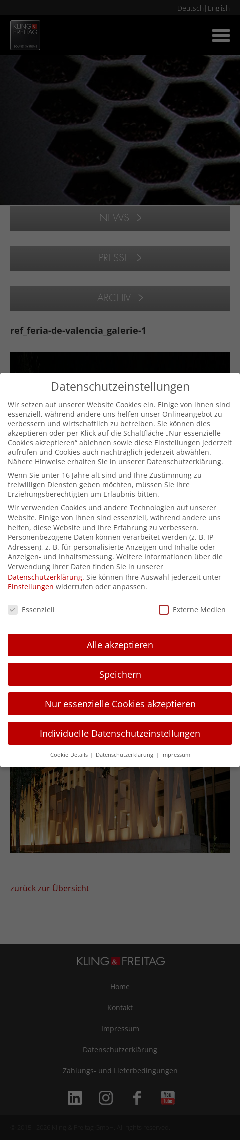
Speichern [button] (120, 674)
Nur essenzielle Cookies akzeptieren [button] (120, 704)
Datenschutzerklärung (45, 577)
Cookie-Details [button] (69, 754)
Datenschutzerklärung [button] (125, 754)
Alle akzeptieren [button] (120, 645)
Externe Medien (192, 609)
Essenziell (31, 609)
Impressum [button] (175, 754)
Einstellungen (31, 586)
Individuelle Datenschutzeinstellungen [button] (120, 733)
